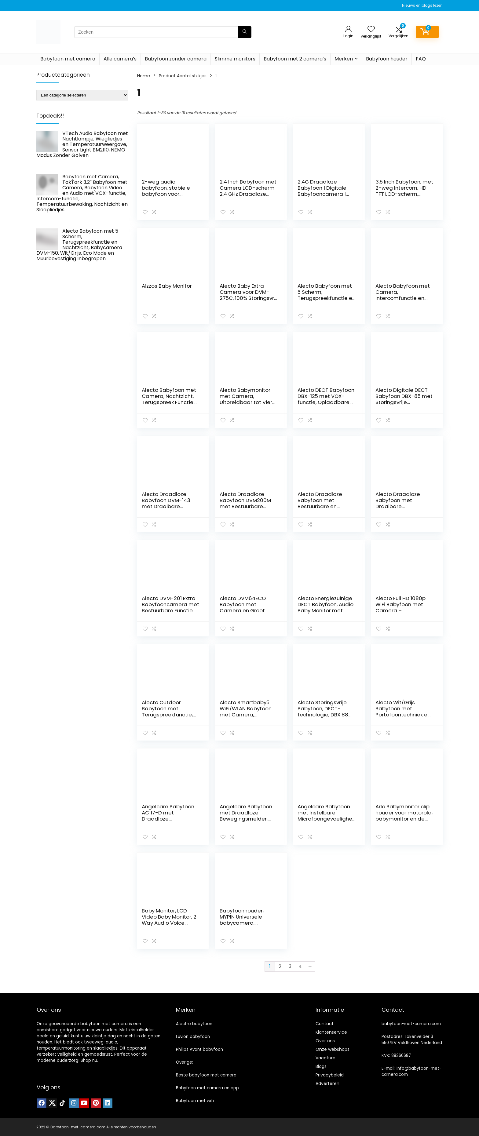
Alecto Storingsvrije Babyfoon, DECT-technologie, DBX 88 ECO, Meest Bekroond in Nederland (324, 714)
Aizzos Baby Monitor (167, 285)
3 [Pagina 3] (290, 966)
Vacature (325, 1058)
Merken (344, 58)
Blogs (321, 1066)
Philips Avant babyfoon (199, 1049)
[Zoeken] (244, 32)
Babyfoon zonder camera (176, 58)
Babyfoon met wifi (195, 1101)
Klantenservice (331, 1032)
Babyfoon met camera (67, 58)
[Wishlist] (371, 29)
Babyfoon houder (387, 58)
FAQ (421, 58)
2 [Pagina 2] (280, 966)
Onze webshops (332, 1049)
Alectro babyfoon (194, 1024)
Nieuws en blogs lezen (422, 5)
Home (143, 76)
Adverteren (327, 1083)
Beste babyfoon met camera (206, 1075)
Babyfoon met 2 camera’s (295, 58)
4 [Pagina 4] (300, 966)
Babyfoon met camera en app (207, 1088)
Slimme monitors (235, 58)
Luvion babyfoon (193, 1037)
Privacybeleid (330, 1075)
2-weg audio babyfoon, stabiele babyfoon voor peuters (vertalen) (166, 191)
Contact (325, 1024)
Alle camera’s (120, 58)
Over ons (325, 1041)
